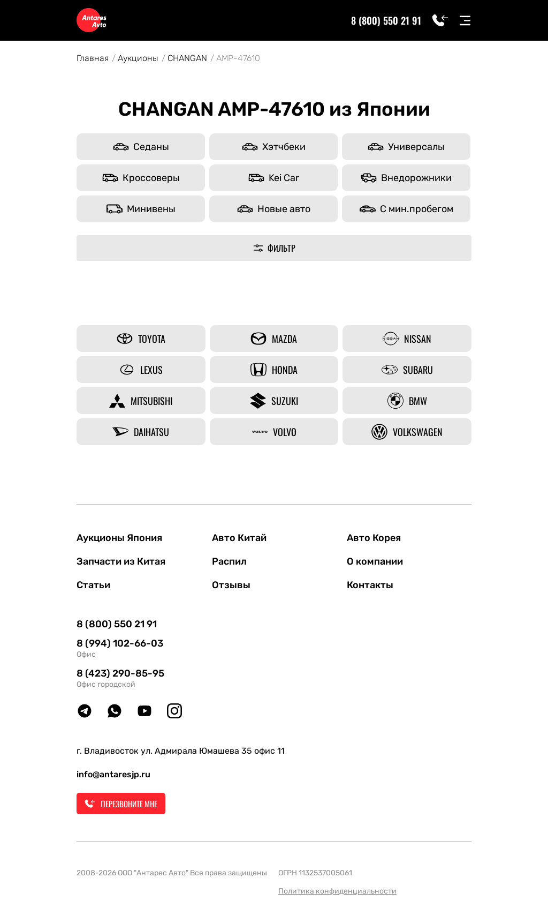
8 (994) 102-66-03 (120, 643)
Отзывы (231, 585)
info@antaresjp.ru (113, 774)
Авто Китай (239, 538)
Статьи (93, 585)
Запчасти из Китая (121, 561)
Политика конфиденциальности (337, 891)
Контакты (370, 585)
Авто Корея (374, 538)
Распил (229, 561)
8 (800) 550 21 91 (386, 20)
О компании (375, 561)
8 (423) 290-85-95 (120, 673)
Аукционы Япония (119, 538)
